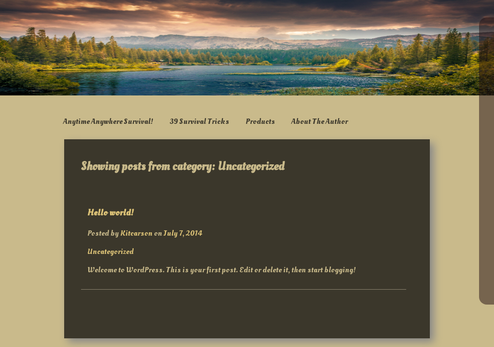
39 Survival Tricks (199, 121)
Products (260, 121)
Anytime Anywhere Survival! (108, 121)
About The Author (319, 121)
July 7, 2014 (183, 233)
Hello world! (110, 212)
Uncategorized (110, 251)
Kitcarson (136, 233)
